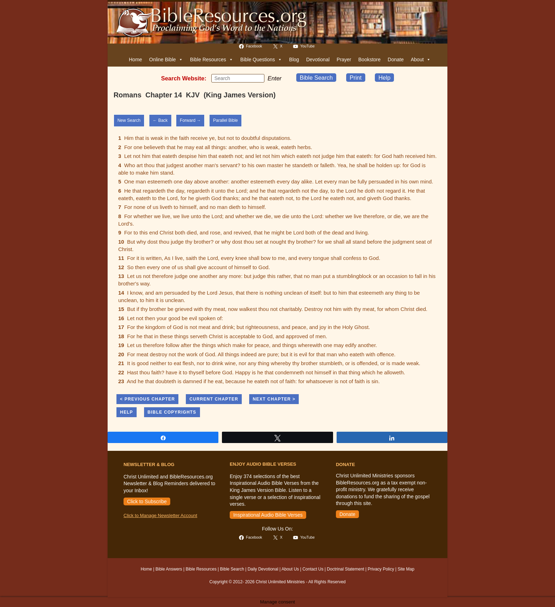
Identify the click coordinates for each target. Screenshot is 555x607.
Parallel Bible (225, 120)
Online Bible (166, 59)
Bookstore (369, 59)
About (421, 59)
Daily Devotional (262, 569)
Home (135, 59)
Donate (396, 59)
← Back (160, 120)
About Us (290, 569)
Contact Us (312, 569)
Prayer (344, 59)
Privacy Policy (381, 569)
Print (356, 77)
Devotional (318, 59)
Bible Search (316, 77)
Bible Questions (261, 59)
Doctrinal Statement (345, 569)
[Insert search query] (237, 78)
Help (384, 77)
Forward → (190, 120)
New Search (129, 120)
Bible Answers (168, 569)
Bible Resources (211, 59)
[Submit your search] (257, 78)
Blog (294, 59)
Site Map (405, 569)
